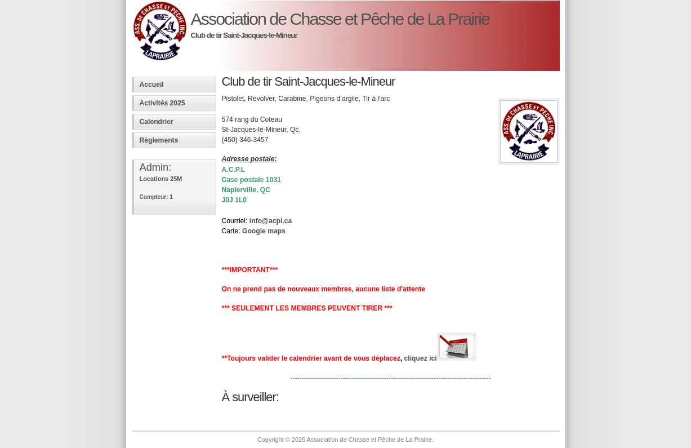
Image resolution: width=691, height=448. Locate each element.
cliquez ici (440, 358)
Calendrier (156, 122)
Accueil (152, 84)
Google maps (264, 231)
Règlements (159, 140)
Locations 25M (161, 178)
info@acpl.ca (270, 221)
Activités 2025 (162, 103)
